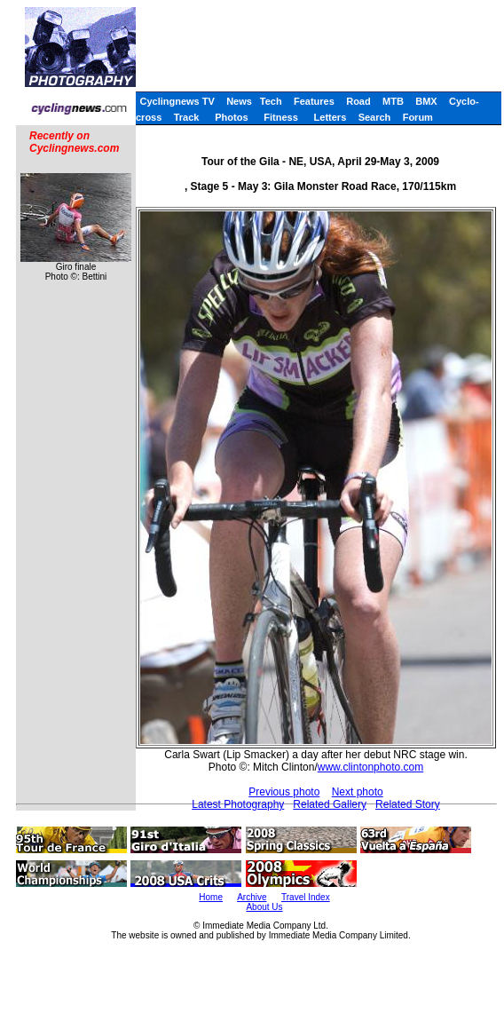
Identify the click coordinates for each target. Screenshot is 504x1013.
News (239, 101)
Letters (330, 117)
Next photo (357, 792)
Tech (271, 101)
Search (374, 117)
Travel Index (305, 897)
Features (314, 101)
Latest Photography (238, 804)
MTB (393, 101)
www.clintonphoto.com (370, 767)
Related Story (407, 804)
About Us (264, 907)
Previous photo (283, 792)
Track (187, 117)
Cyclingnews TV (176, 101)
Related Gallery (329, 804)
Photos (231, 117)
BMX (426, 101)
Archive (251, 897)
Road (358, 101)
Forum (418, 117)
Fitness (281, 117)
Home (211, 897)
